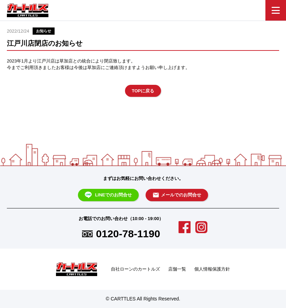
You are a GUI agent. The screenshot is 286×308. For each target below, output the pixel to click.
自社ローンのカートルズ (135, 269)
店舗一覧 (177, 269)
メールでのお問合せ (176, 195)
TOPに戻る (143, 90)
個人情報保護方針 (212, 269)
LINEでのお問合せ (108, 195)
